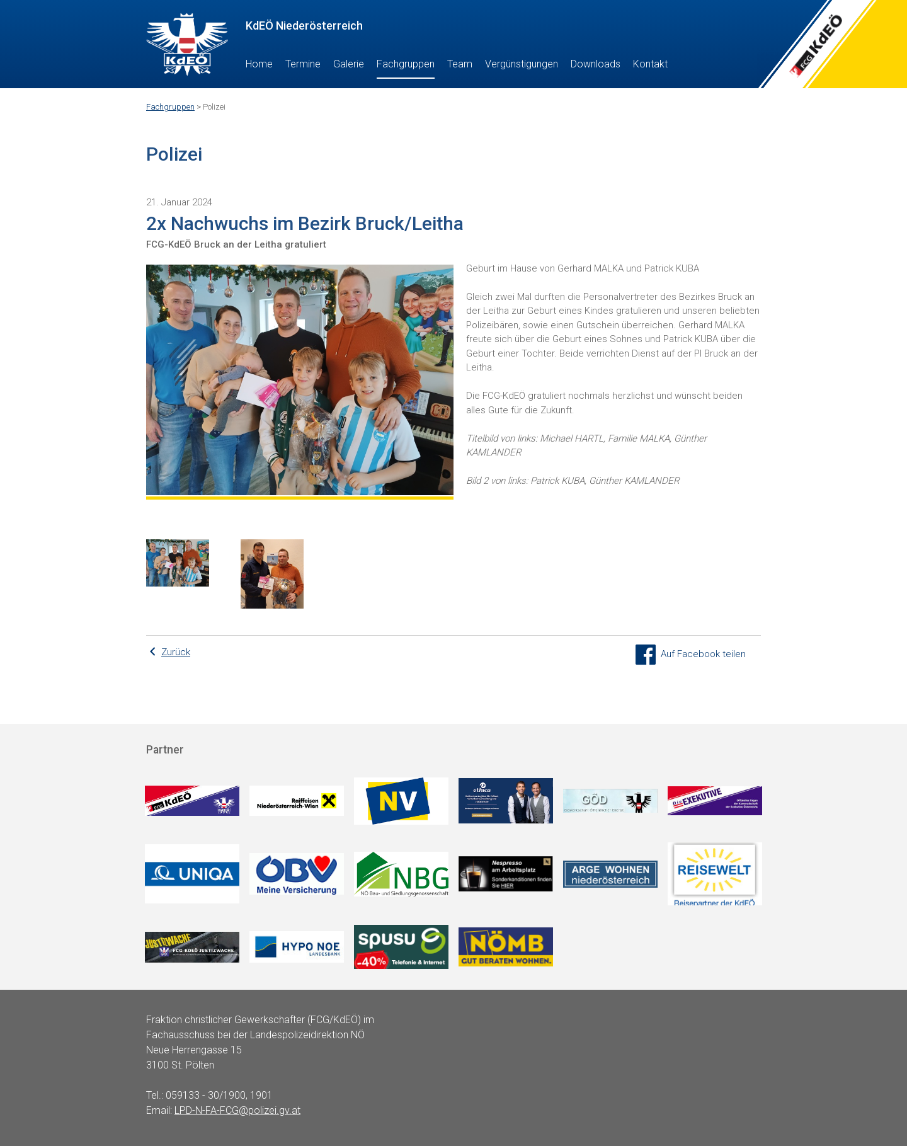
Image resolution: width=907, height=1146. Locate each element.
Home (259, 64)
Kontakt (650, 64)
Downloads (595, 64)
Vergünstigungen (521, 64)
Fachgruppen (406, 64)
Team (459, 64)
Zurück (175, 652)
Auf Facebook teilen (690, 654)
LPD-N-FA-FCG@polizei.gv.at (237, 1110)
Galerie (348, 64)
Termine (303, 64)
